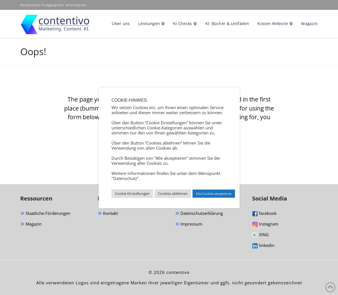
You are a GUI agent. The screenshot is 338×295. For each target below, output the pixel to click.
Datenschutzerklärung (199, 213)
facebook (264, 213)
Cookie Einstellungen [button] (132, 193)
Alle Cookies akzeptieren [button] (214, 194)
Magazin (31, 224)
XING (260, 235)
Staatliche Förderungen (45, 213)
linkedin (263, 245)
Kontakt (108, 213)
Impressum (188, 224)
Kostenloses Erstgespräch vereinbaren (54, 5)
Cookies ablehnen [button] (173, 193)
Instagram (265, 224)
